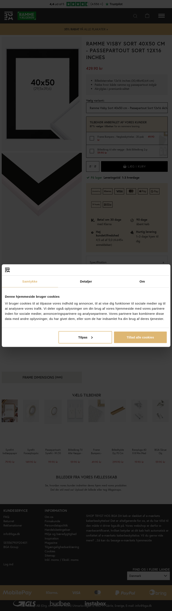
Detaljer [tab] (86, 281)
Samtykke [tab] (29, 281)
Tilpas (85, 337)
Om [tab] (142, 281)
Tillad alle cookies (140, 337)
